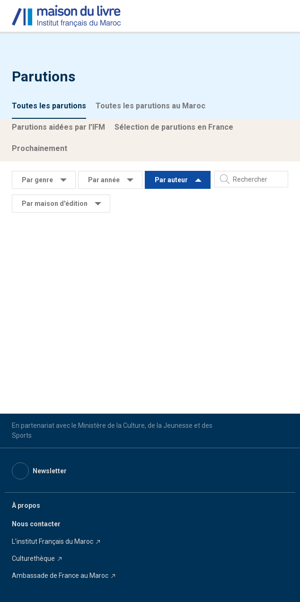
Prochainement (39, 148)
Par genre (37, 180)
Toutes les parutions (49, 105)
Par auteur (171, 180)
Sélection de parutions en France (174, 127)
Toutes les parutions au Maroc (150, 105)
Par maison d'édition (55, 203)
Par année (104, 180)
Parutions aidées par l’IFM (58, 127)
